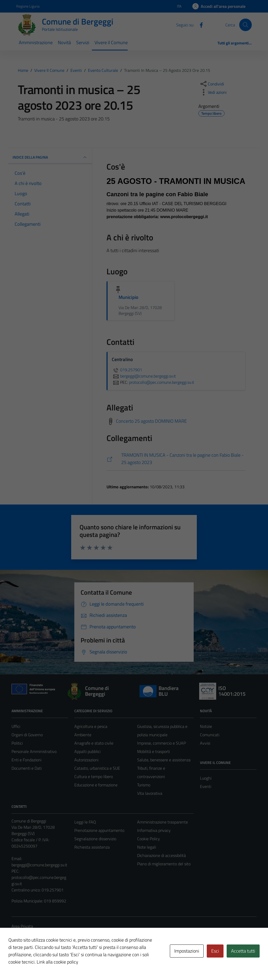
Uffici (16, 726)
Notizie (206, 726)
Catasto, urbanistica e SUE (97, 768)
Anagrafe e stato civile (93, 743)
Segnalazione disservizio (95, 839)
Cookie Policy (148, 839)
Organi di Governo (27, 735)
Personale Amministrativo (34, 751)
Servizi (82, 42)
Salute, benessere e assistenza (164, 760)
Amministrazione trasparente (162, 822)
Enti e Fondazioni (26, 760)
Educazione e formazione (96, 785)
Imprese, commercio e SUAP (161, 743)
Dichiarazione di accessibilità (161, 855)
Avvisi (205, 743)
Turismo (143, 785)
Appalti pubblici (87, 751)
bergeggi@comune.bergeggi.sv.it (39, 865)
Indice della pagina (50, 157)
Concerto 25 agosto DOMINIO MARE (151, 420)
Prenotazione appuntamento (99, 830)
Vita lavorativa (149, 793)
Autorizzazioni (86, 760)
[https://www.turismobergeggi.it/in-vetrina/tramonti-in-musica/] (176, 459)
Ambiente (82, 735)
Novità (64, 42)
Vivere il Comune (111, 42)
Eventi (205, 786)
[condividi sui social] (211, 84)
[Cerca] (245, 25)
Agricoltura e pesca (90, 726)
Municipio (128, 297)
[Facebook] (199, 24)
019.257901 (127, 370)
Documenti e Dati (27, 768)
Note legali (146, 847)
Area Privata (22, 926)
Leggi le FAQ (85, 822)
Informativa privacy (154, 830)
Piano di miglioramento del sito (164, 864)
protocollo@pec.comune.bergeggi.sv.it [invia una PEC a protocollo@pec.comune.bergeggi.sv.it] (161, 382)
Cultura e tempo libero (93, 776)
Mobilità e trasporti (153, 751)
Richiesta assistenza (92, 847)
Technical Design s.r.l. (47, 959)
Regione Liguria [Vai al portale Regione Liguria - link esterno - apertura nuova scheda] (28, 6)
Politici (17, 743)
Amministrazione (36, 42)
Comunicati (209, 735)
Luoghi (205, 778)
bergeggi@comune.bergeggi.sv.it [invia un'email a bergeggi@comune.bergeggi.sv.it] (144, 376)
